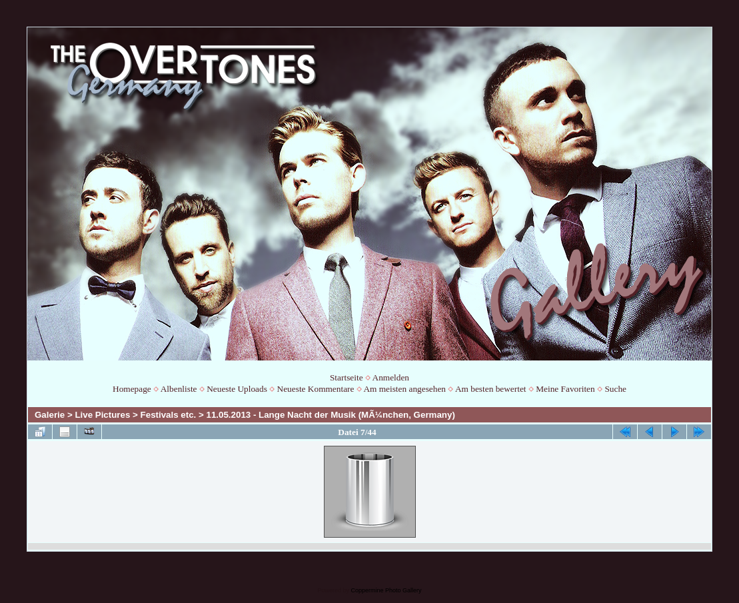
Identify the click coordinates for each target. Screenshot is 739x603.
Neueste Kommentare (316, 389)
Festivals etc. (169, 415)
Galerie (50, 415)
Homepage (132, 389)
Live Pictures (102, 415)
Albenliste (179, 389)
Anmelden (391, 377)
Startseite (346, 377)
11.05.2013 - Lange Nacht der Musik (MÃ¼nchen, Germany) (331, 415)
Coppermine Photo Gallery (386, 590)
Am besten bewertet (490, 389)
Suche (615, 389)
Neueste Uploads (237, 389)
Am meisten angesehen (404, 389)
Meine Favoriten (565, 389)
